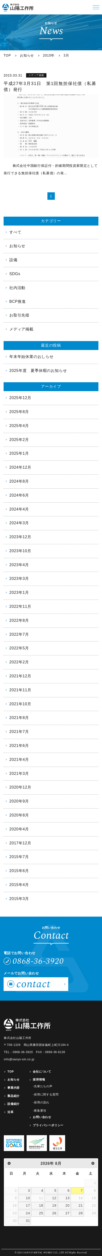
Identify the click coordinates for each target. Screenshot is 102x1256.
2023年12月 (20, 537)
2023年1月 (19, 592)
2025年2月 (19, 440)
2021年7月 (19, 732)
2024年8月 (19, 481)
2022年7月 (19, 634)
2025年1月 (19, 453)
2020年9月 (19, 801)
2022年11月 (20, 606)
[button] (96, 7)
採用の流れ (41, 1102)
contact (33, 984)
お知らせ (17, 246)
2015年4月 (19, 885)
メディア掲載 (21, 329)
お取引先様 (19, 315)
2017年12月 (20, 843)
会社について (42, 1071)
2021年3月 (19, 773)
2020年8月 (19, 815)
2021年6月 (19, 746)
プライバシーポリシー (48, 1125)
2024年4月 (19, 509)
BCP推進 (17, 301)
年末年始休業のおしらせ (31, 357)
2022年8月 (19, 620)
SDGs (14, 274)
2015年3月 (19, 899)
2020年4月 (19, 829)
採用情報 (39, 1079)
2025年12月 (20, 398)
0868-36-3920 (38, 961)
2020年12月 (20, 787)
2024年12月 (20, 467)
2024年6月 (19, 495)
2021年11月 (20, 690)
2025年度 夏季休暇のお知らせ (38, 371)
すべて (15, 232)
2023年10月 (20, 551)
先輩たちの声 (43, 1086)
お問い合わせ (42, 1117)
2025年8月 (19, 412)
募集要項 (40, 1110)
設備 (13, 260)
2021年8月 (19, 718)
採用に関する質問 (46, 1094)
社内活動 (17, 288)
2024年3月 (19, 523)
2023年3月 (19, 578)
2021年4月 (19, 759)
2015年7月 (19, 857)
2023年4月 (19, 565)
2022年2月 (19, 662)
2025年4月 (19, 426)
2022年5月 (19, 648)
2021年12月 (20, 676)
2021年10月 (20, 704)
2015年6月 (19, 871)
